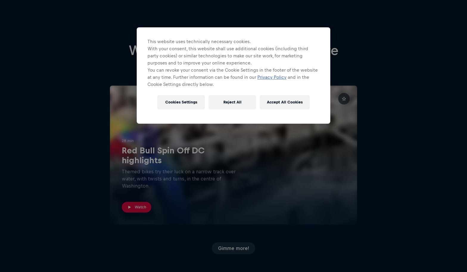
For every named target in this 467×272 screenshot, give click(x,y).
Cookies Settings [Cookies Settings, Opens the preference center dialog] (181, 102)
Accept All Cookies (285, 102)
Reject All (232, 102)
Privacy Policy (272, 77)
